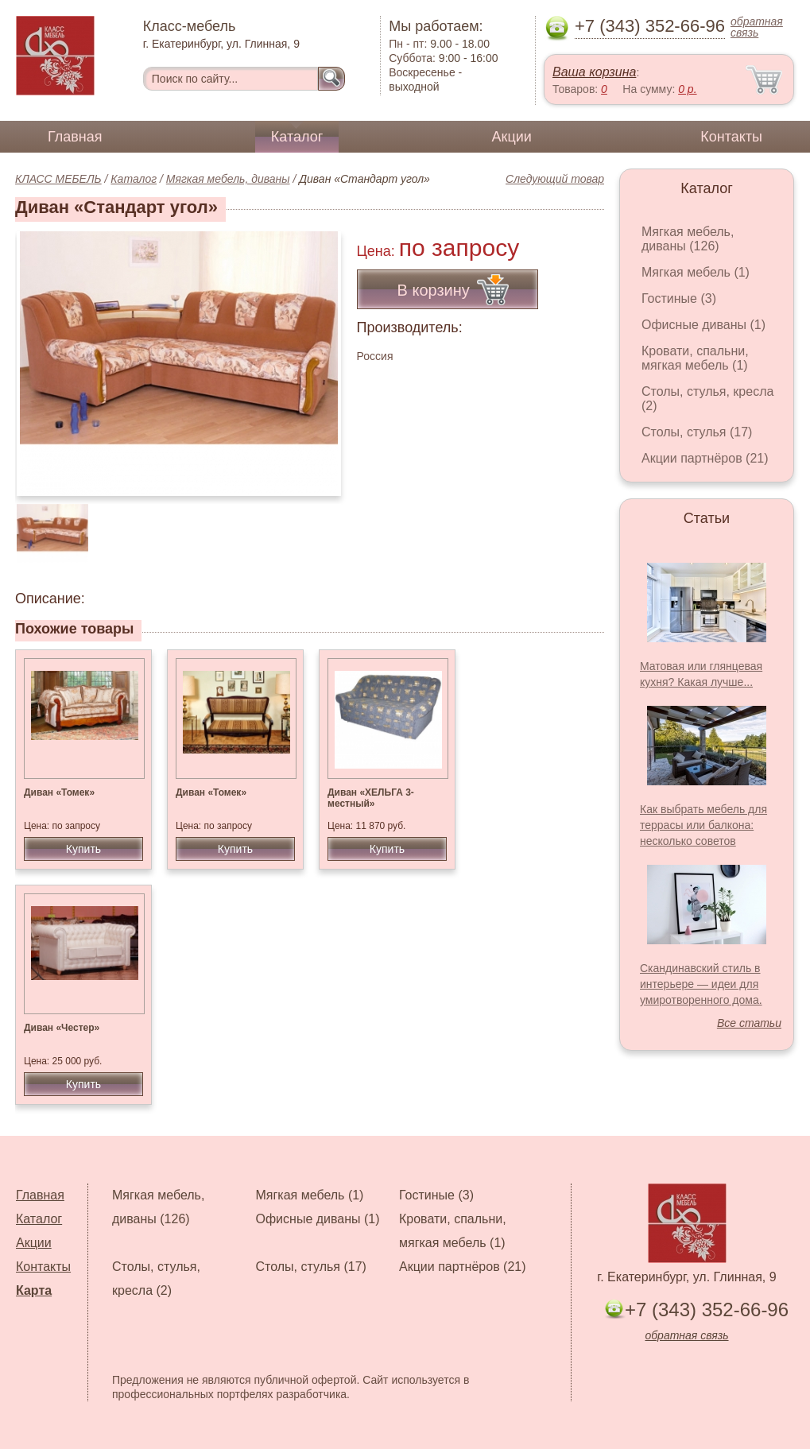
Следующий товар (555, 178)
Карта (34, 1290)
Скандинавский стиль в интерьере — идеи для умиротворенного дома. (701, 984)
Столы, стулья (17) (696, 432)
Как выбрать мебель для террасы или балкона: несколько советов (703, 825)
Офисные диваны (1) (703, 324)
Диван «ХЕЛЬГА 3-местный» (370, 798)
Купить (83, 849)
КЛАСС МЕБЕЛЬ (58, 178)
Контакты (731, 137)
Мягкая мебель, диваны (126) (687, 239)
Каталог (297, 137)
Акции (512, 137)
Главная (75, 137)
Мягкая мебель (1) (695, 272)
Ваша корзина (594, 72)
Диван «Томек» (59, 792)
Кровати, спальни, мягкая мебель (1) (695, 358)
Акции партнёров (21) (705, 458)
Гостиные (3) (678, 298)
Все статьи (749, 1023)
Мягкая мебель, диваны (228, 178)
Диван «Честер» (61, 1027)
